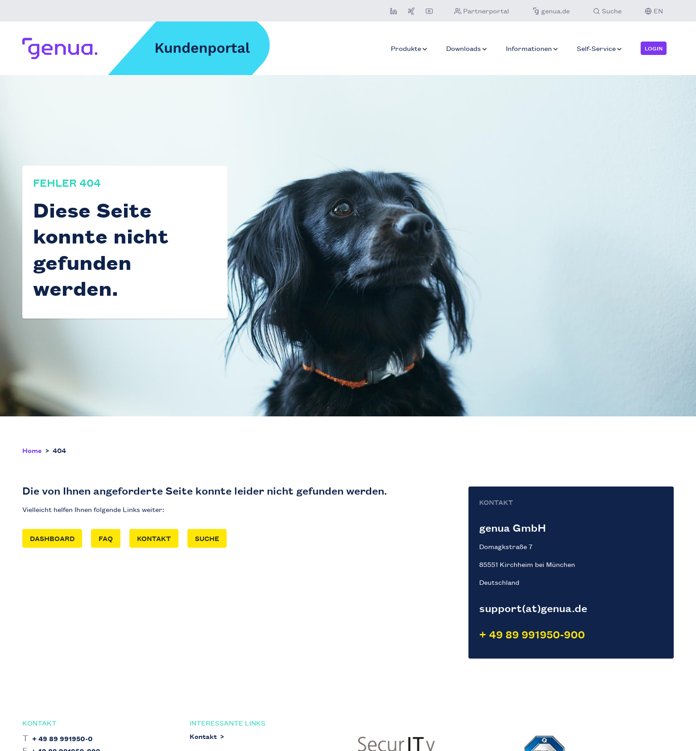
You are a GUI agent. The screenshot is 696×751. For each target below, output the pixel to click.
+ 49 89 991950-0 (62, 738)
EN (653, 10)
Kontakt (154, 538)
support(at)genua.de (533, 608)
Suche (207, 538)
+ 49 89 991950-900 (532, 634)
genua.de (550, 10)
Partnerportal (480, 10)
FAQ (106, 538)
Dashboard (52, 538)
